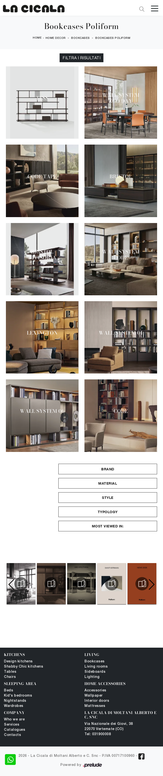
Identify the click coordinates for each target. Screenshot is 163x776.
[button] (151, 584)
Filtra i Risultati (81, 58)
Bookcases (80, 38)
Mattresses (94, 706)
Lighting (91, 677)
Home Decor (56, 38)
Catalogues (14, 729)
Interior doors (96, 700)
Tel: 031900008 (97, 734)
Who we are (14, 719)
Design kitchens (18, 661)
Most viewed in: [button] (108, 526)
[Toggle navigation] (154, 8)
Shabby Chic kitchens (23, 666)
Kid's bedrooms (18, 695)
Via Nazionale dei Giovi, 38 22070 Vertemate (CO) (108, 726)
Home (37, 38)
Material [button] (107, 483)
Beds (8, 690)
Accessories (95, 690)
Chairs (10, 677)
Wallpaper (93, 695)
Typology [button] (108, 512)
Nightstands (15, 700)
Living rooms (96, 666)
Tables (10, 671)
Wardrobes (13, 706)
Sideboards (94, 671)
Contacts (12, 735)
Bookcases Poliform (112, 38)
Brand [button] (107, 469)
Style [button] (108, 497)
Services (11, 724)
